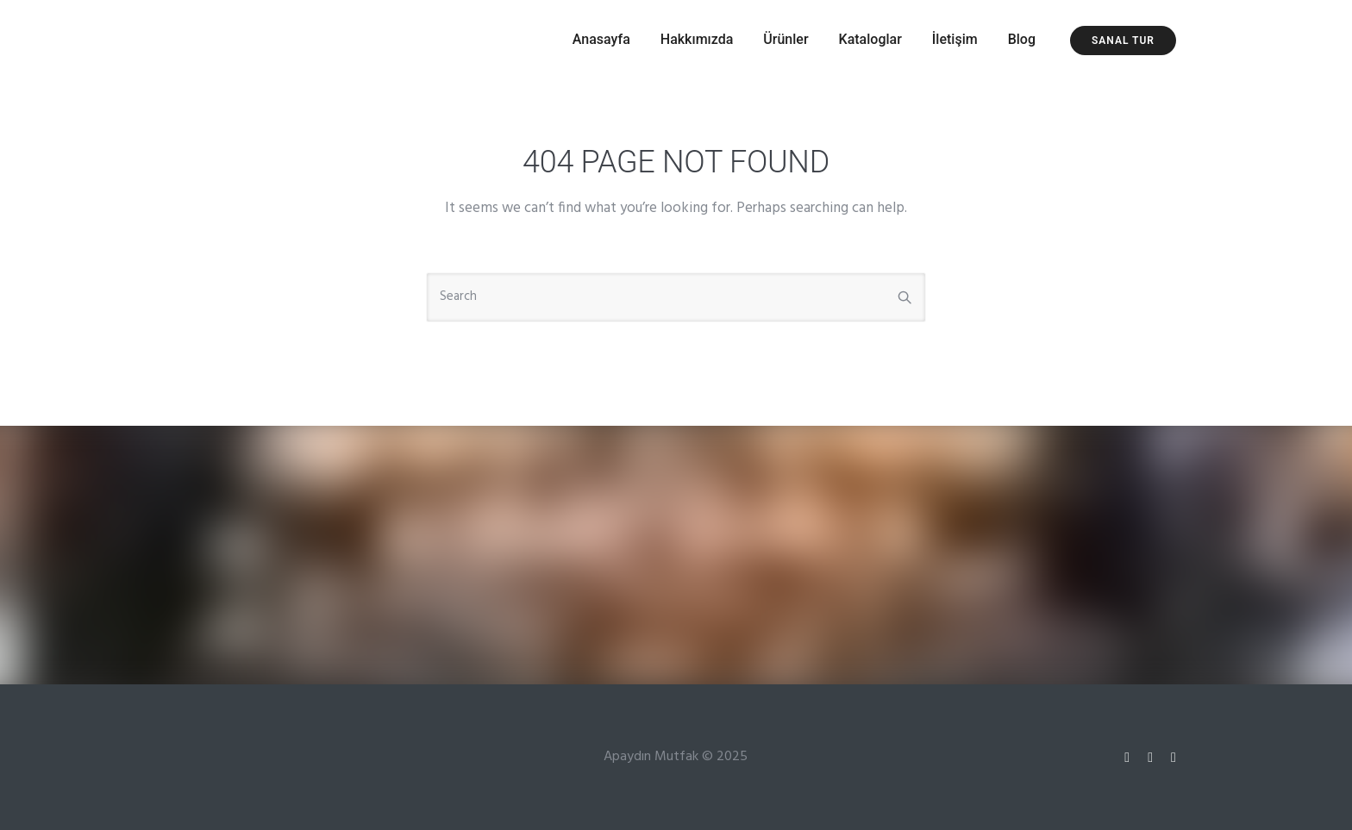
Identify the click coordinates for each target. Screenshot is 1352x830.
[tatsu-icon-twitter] (1153, 756)
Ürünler (785, 39)
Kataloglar (870, 39)
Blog (1022, 39)
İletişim (955, 39)
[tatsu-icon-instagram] (1129, 756)
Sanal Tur (1123, 40)
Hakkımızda (697, 39)
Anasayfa (601, 39)
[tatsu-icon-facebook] (1173, 756)
